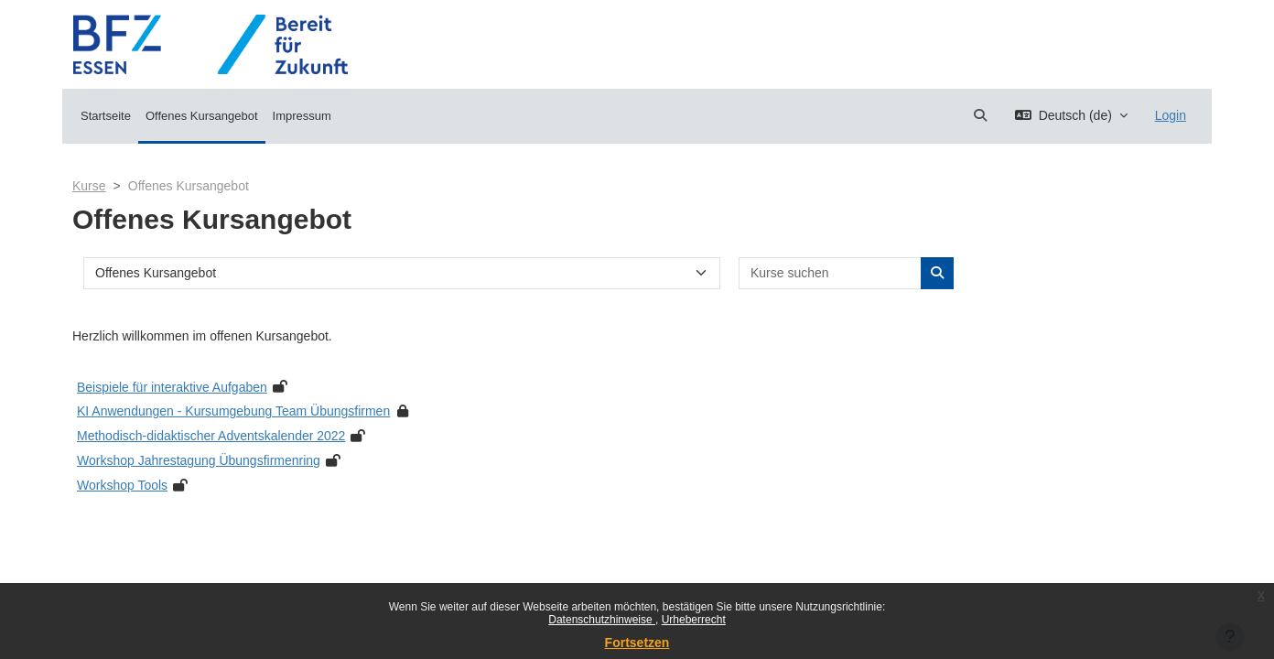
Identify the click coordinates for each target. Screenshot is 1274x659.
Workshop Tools (122, 485)
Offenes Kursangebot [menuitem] (202, 116)
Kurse (89, 185)
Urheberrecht (694, 619)
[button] (980, 116)
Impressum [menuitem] (302, 116)
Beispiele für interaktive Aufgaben (172, 387)
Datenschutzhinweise (601, 619)
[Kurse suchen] (831, 273)
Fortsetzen (637, 642)
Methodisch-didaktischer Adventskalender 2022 (211, 435)
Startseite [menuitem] (106, 116)
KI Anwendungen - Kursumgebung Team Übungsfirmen (233, 411)
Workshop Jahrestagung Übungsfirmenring (198, 460)
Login (1170, 115)
